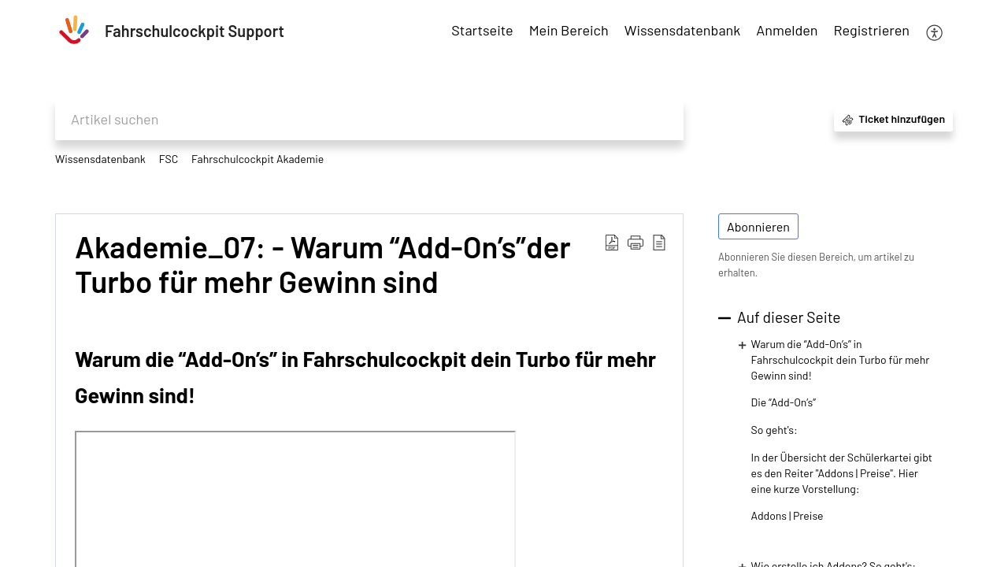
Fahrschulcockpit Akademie (257, 158)
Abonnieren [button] (758, 226)
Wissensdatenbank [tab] (682, 30)
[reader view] (659, 241)
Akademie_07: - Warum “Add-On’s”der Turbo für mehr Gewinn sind (323, 264)
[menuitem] (786, 31)
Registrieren (872, 30)
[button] (635, 241)
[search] (369, 119)
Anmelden (786, 30)
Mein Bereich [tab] (569, 30)
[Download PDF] (612, 241)
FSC (169, 158)
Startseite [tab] (482, 30)
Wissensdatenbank (100, 158)
